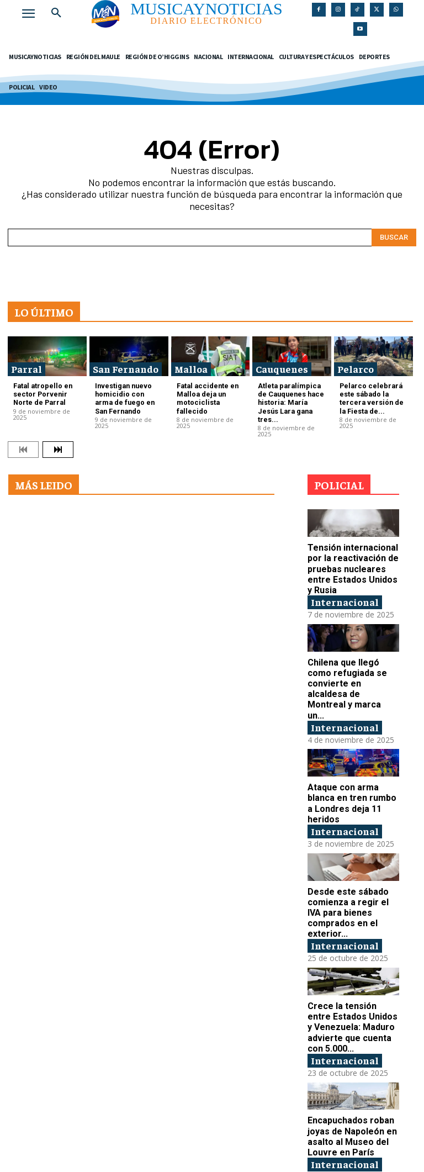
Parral (26, 368)
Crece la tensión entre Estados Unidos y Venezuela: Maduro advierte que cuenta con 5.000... (351, 990)
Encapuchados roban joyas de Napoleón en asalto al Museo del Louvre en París (350, 1096)
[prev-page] (23, 437)
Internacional (345, 585)
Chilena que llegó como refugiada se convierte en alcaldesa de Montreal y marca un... (352, 665)
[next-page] (58, 437)
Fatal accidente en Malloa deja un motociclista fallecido (209, 392)
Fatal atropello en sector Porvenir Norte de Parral (45, 392)
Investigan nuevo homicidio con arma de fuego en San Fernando (124, 396)
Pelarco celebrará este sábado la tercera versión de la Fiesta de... (373, 396)
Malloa (191, 368)
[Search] (394, 237)
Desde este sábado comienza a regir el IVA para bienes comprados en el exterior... (353, 878)
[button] (56, 13)
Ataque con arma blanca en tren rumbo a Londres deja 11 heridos (353, 772)
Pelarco (355, 368)
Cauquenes (282, 368)
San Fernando (125, 368)
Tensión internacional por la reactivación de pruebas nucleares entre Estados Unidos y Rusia (353, 554)
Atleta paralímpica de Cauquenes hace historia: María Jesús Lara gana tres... (289, 396)
